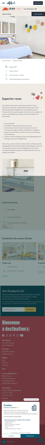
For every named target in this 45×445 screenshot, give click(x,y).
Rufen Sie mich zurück (9, 378)
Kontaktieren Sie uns (8, 381)
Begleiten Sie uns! (7, 354)
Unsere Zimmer (6, 60)
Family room (6, 263)
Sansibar (5, 398)
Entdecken (5, 276)
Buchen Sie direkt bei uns (8, 441)
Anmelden (30, 309)
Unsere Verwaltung (8, 343)
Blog (3, 360)
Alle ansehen (5, 226)
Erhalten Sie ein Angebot (9, 383)
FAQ (3, 369)
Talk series (5, 365)
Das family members (8, 351)
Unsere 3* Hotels (7, 393)
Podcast (4, 362)
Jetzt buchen (38, 3)
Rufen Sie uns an (7, 376)
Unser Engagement (8, 345)
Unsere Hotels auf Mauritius (11, 390)
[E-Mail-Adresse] (13, 309)
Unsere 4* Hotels (7, 395)
